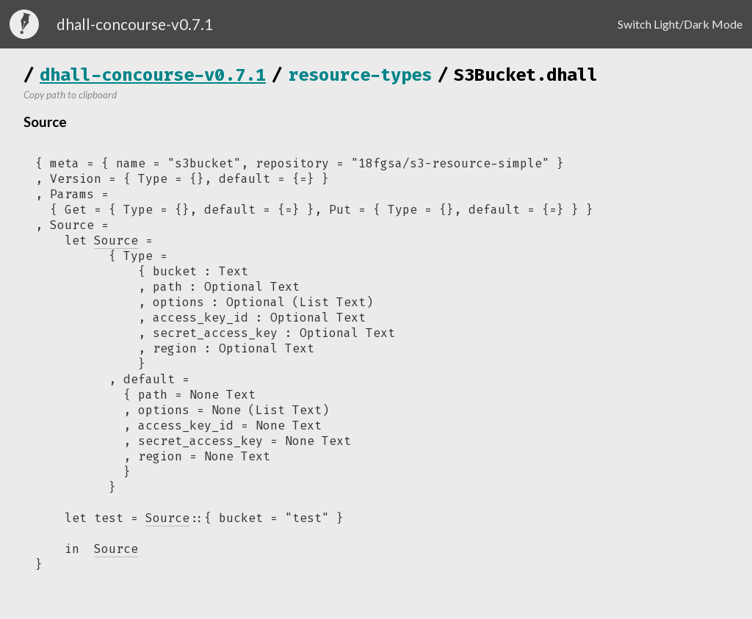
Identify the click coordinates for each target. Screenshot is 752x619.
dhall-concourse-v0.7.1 (153, 75)
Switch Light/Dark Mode (680, 24)
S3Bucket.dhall (526, 75)
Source (167, 518)
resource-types (360, 75)
